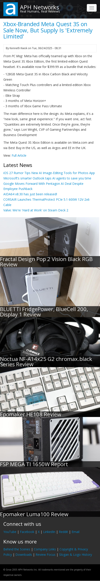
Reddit (63, 532)
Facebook (27, 532)
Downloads (23, 554)
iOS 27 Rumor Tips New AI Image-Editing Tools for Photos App (49, 173)
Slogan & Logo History (75, 554)
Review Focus (45, 554)
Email (75, 532)
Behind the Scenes (16, 549)
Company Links (45, 549)
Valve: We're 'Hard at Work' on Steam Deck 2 (35, 210)
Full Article (19, 155)
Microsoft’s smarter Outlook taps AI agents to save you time (47, 178)
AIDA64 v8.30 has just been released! (30, 194)
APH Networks (39, 7)
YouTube (9, 532)
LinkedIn (49, 532)
